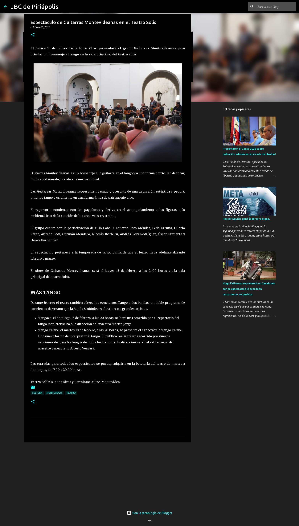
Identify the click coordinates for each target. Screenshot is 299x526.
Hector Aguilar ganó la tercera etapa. (246, 218)
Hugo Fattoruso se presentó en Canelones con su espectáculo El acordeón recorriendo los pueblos (249, 289)
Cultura (37, 393)
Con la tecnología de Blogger (149, 513)
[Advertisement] (108, 474)
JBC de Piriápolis (34, 6)
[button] (33, 35)
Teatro (71, 393)
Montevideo (54, 393)
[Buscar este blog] (276, 6)
